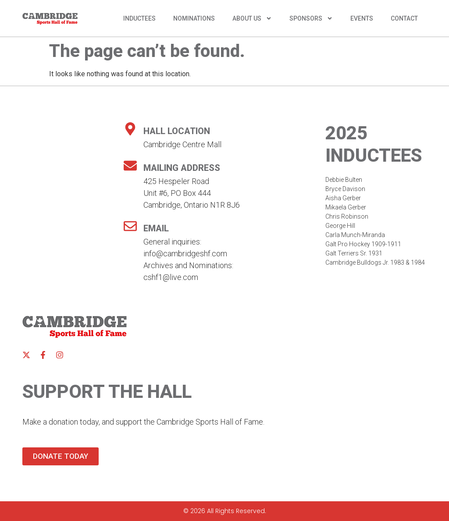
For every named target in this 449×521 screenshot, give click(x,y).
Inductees (139, 18)
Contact (404, 18)
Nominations (194, 18)
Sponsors (311, 18)
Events (361, 18)
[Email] (130, 226)
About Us (252, 18)
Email (156, 228)
